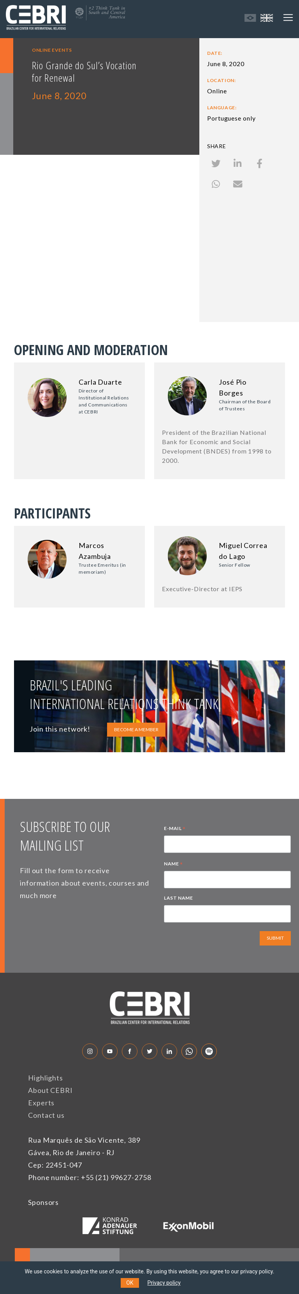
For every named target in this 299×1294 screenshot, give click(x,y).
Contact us (46, 1115)
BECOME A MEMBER (136, 729)
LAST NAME (178, 898)
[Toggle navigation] (288, 17)
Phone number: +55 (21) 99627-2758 (89, 1177)
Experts (41, 1102)
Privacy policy (164, 1283)
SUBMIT (275, 938)
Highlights (45, 1077)
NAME (173, 864)
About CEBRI (50, 1090)
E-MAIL (175, 829)
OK (129, 1283)
